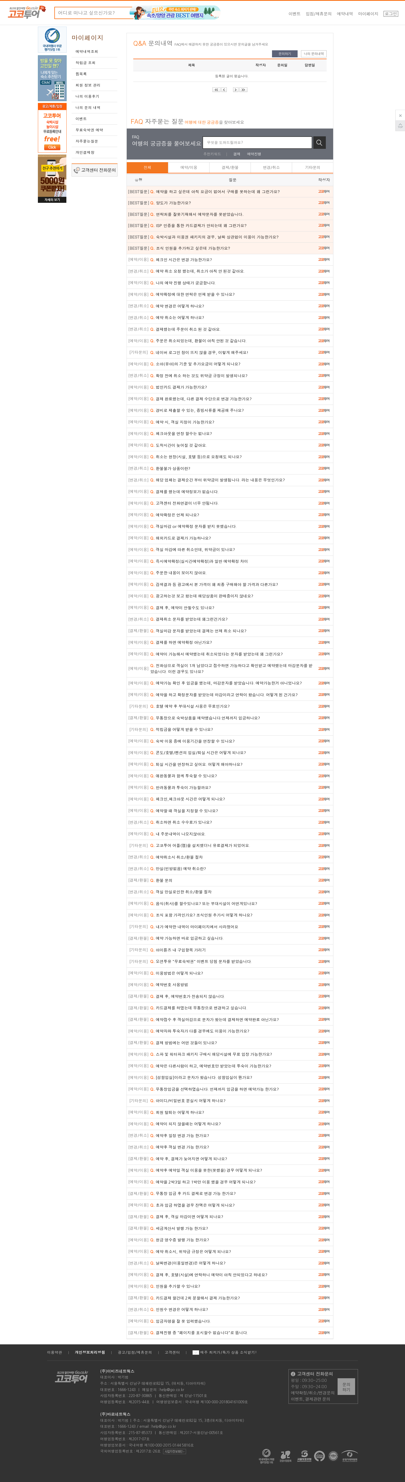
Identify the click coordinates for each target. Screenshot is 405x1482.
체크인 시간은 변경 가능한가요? (181, 260)
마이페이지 (368, 14)
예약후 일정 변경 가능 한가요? (179, 1136)
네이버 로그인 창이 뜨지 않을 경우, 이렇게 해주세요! (199, 353)
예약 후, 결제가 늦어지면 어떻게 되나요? (188, 1159)
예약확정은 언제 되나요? (174, 515)
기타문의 (312, 167)
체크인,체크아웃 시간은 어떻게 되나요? (187, 799)
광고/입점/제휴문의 (135, 1352)
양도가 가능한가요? (170, 202)
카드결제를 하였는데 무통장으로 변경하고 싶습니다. (198, 1008)
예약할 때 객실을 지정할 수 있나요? (184, 811)
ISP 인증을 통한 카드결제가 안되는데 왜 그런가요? (198, 225)
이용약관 (54, 1352)
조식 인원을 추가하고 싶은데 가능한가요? (190, 248)
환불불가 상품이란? (170, 469)
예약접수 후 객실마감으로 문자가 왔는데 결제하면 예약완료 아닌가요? (214, 1020)
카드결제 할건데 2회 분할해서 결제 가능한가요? (195, 1298)
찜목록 (81, 74)
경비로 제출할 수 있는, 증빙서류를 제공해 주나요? (197, 410)
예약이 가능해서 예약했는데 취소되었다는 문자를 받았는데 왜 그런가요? (216, 654)
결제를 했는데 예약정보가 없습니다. (184, 492)
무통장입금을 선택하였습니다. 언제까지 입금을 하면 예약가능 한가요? (214, 1089)
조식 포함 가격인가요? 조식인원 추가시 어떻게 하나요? (201, 915)
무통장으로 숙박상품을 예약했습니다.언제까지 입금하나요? (205, 718)
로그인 (391, 14)
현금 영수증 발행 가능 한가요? (179, 1240)
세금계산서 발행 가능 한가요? (179, 1228)
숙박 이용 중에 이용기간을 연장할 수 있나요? (192, 741)
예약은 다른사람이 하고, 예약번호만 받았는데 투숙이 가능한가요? (210, 1066)
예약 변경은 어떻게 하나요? (177, 306)
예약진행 (254, 154)
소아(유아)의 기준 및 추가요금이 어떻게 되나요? (195, 364)
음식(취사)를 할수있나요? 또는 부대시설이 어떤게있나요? (203, 904)
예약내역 (345, 14)
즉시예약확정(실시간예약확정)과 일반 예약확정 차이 (199, 561)
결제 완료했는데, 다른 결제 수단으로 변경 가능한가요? (201, 399)
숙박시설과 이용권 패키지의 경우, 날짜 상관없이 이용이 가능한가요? (214, 237)
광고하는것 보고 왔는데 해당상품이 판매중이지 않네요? (201, 596)
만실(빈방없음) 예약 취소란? (178, 869)
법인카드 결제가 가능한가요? (178, 387)
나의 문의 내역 (88, 107)
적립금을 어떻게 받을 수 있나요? (181, 729)
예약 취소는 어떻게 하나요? (177, 318)
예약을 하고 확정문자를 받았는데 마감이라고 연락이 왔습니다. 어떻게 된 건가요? (224, 695)
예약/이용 (188, 167)
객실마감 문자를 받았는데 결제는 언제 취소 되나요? (198, 631)
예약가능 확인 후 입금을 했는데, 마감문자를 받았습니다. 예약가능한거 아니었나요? (226, 683)
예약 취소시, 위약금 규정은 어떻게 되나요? (190, 1252)
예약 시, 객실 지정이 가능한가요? (182, 422)
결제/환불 (230, 167)
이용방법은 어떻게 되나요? (176, 973)
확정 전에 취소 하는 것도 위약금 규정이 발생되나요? (198, 376)
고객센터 (172, 1352)
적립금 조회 (86, 63)
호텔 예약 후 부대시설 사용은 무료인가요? (190, 706)
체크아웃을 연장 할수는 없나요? (181, 434)
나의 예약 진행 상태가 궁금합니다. (183, 283)
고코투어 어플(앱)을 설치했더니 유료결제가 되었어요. (200, 845)
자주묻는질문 (87, 141)
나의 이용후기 (88, 96)
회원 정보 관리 (88, 85)
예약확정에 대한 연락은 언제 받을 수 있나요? (192, 294)
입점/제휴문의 (319, 14)
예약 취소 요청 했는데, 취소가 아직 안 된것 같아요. (197, 271)
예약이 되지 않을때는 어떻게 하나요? (185, 1124)
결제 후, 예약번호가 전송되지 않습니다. (187, 996)
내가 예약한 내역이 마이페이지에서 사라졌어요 (194, 927)
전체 (147, 167)
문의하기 (285, 53)
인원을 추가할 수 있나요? (175, 1286)
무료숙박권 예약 (89, 130)
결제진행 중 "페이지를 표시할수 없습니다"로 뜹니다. (199, 1333)
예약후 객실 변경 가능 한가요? (179, 1147)
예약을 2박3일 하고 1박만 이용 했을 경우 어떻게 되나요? (203, 1182)
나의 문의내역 (313, 53)
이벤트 (294, 14)
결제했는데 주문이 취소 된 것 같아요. (185, 329)
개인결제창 (85, 152)
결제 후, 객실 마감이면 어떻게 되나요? (186, 1217)
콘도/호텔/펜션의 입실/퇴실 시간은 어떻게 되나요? (198, 753)
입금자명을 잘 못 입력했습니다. (180, 1321)
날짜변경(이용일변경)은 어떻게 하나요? (187, 1263)
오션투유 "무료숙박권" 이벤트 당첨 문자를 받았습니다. (201, 961)
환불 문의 (161, 880)
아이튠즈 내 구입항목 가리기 (178, 950)
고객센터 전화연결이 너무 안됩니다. (184, 503)
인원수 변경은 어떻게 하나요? (179, 1310)
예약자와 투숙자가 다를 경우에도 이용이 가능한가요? (199, 1031)
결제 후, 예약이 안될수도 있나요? (182, 608)
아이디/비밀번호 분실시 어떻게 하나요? (187, 1101)
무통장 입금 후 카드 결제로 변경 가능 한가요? (193, 1194)
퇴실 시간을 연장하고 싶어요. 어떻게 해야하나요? (196, 764)
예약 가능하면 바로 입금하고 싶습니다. (187, 938)
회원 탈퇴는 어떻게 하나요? (177, 1112)
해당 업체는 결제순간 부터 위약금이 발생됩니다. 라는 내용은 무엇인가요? (217, 480)
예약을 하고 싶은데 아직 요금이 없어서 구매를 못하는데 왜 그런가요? (215, 191)
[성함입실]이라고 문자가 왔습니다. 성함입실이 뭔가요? (201, 1078)
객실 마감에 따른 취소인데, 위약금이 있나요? (192, 550)
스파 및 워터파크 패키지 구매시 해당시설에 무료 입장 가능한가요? (211, 1054)
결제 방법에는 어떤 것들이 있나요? (183, 1043)
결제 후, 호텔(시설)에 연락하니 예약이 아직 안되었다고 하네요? (208, 1275)
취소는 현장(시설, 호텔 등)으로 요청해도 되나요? (196, 457)
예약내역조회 (87, 51)
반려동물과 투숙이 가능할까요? (180, 788)
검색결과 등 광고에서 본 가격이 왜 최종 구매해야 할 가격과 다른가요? (214, 585)
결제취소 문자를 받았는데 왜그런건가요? (189, 619)
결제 (236, 154)
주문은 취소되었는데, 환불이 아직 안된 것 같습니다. (198, 341)
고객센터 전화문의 (94, 170)
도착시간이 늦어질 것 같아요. (178, 445)
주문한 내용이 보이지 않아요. (178, 573)
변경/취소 (271, 167)
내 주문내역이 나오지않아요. (178, 834)
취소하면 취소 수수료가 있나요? (181, 822)
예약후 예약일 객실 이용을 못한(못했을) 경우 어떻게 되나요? (206, 1170)
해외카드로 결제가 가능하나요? (180, 538)
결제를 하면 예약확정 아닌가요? (181, 642)
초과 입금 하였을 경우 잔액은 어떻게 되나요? (192, 1205)
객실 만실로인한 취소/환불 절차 (181, 892)
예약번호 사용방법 (169, 985)
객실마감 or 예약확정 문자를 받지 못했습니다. (193, 526)
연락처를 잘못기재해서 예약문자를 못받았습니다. (197, 214)
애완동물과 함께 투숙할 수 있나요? (183, 776)
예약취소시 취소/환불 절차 (176, 857)
